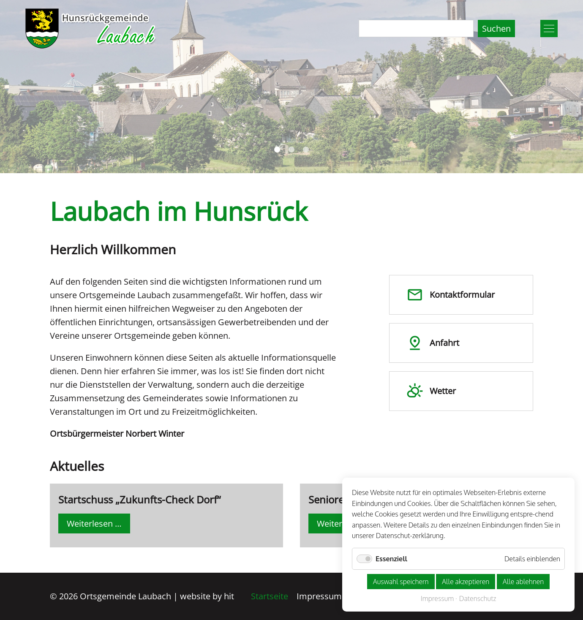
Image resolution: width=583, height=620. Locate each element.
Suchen (496, 28)
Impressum (319, 596)
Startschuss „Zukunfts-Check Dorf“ (139, 499)
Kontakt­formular (450, 295)
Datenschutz (477, 598)
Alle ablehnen (523, 581)
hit (229, 596)
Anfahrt (432, 343)
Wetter (431, 391)
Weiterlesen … (98, 525)
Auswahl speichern (401, 581)
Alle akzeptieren (465, 581)
